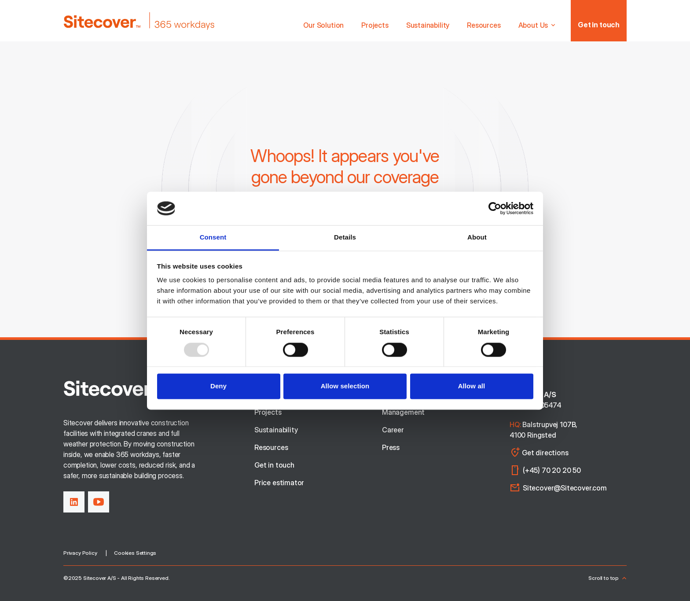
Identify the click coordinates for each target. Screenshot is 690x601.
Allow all (471, 386)
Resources (483, 25)
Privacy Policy (80, 552)
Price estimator (279, 482)
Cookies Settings (135, 552)
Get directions (539, 452)
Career (393, 429)
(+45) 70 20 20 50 (552, 470)
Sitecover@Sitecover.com (565, 487)
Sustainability (427, 25)
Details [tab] (345, 237)
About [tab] (477, 237)
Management (403, 412)
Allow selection (345, 386)
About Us (537, 25)
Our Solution (323, 25)
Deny (218, 386)
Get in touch (599, 24)
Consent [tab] (213, 237)
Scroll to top (607, 578)
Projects (375, 25)
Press (391, 447)
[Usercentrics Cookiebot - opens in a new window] (494, 208)
